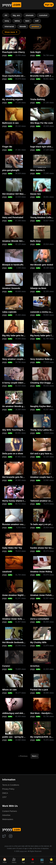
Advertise (6, 815)
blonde (23, 26)
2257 (4, 797)
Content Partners (9, 811)
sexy (7, 21)
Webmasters (7, 819)
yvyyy (11, 4)
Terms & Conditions (10, 785)
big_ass (16, 15)
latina (17, 21)
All (6, 15)
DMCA (5, 793)
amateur (35, 26)
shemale (29, 15)
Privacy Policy (8, 789)
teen (27, 21)
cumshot (43, 15)
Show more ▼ (11, 32)
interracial (9, 26)
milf (37, 21)
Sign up (49, 4)
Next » (34, 756)
